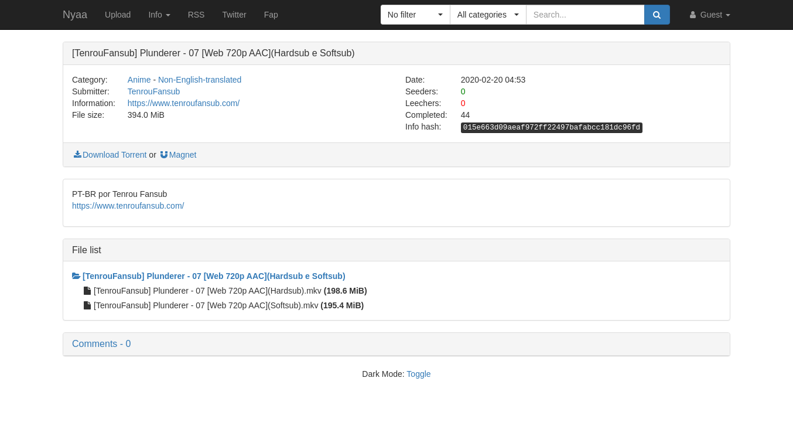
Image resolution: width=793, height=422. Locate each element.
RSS (196, 14)
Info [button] (159, 14)
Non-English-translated (199, 79)
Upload (118, 14)
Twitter (234, 14)
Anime (139, 79)
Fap (271, 14)
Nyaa (75, 15)
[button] (415, 15)
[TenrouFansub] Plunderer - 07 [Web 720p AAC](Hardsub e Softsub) (209, 276)
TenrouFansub (154, 91)
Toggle (418, 374)
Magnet (178, 154)
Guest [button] (709, 14)
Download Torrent (109, 154)
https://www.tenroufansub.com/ (184, 103)
